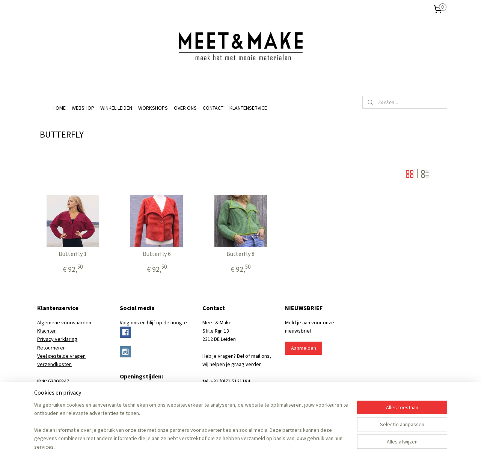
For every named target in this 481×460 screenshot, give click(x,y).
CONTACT (213, 107)
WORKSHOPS (153, 107)
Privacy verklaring (57, 339)
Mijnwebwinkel (306, 446)
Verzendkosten (54, 364)
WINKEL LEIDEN (116, 107)
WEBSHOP (83, 107)
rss (228, 446)
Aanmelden (303, 348)
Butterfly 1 (73, 253)
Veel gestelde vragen (61, 356)
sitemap (216, 446)
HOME (59, 107)
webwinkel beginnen (251, 446)
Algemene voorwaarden (64, 322)
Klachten (47, 330)
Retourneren (51, 347)
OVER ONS (185, 107)
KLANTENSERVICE (248, 107)
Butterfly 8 (240, 253)
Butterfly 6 (156, 253)
